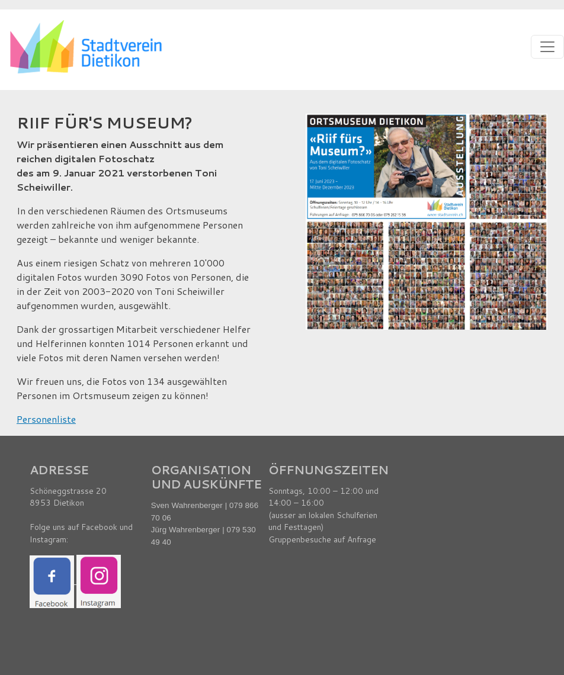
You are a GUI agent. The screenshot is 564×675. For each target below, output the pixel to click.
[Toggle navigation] (547, 47)
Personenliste (46, 419)
